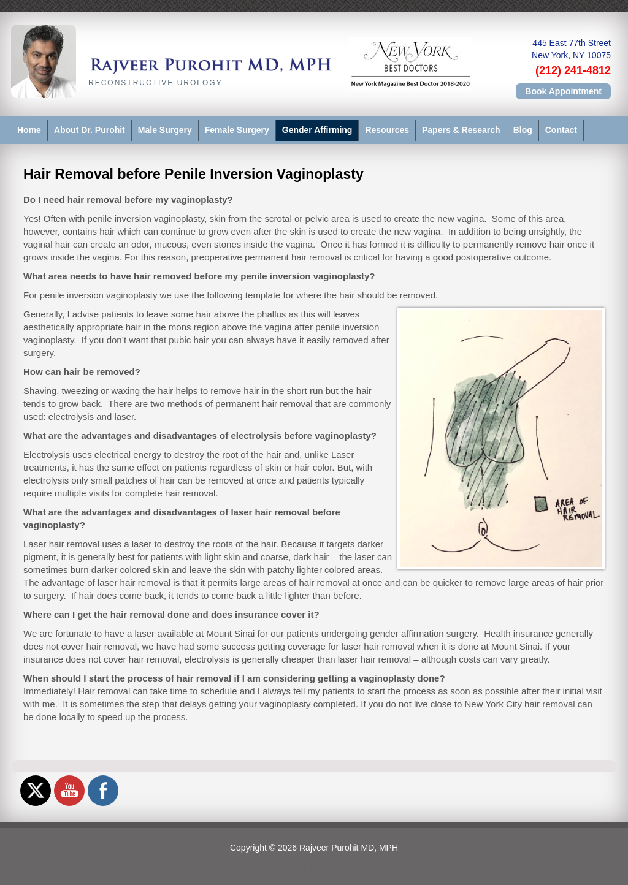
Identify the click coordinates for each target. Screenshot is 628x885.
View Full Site (314, 868)
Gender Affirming (317, 130)
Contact (561, 130)
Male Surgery (165, 130)
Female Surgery (237, 130)
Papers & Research (461, 130)
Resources (387, 130)
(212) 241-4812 (573, 70)
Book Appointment (563, 91)
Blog (522, 130)
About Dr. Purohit (89, 130)
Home (29, 130)
